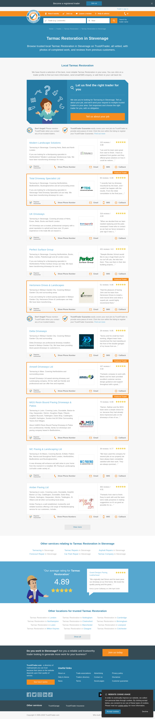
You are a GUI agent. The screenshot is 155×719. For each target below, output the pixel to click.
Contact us (98, 677)
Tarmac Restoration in (43, 618)
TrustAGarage (53, 706)
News (60, 681)
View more (77, 527)
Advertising (98, 673)
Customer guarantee (120, 681)
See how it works (40, 682)
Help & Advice (63, 677)
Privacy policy (117, 673)
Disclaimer (116, 677)
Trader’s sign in (122, 9)
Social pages (99, 681)
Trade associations (83, 673)
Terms (78, 681)
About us (61, 673)
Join (94, 3)
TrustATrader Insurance (75, 706)
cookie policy (123, 706)
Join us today (115, 652)
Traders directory (82, 677)
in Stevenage (43, 550)
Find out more (99, 134)
